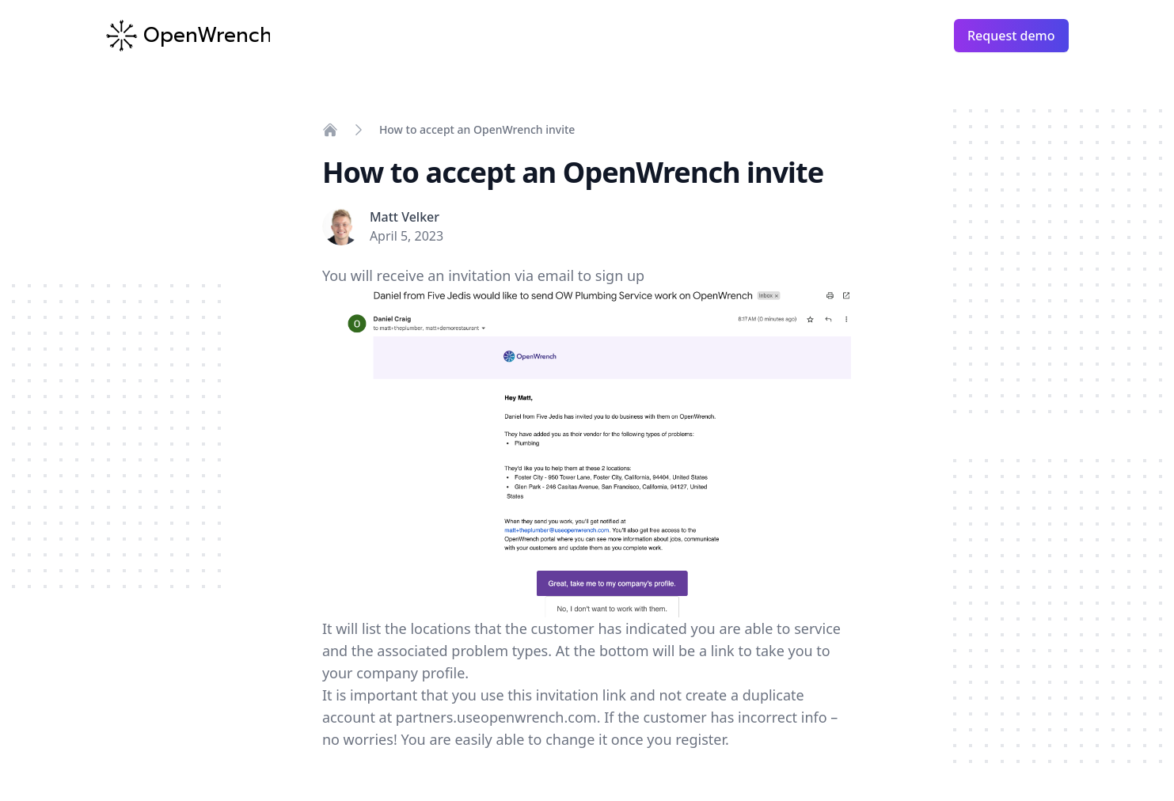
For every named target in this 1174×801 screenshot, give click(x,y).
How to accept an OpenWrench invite (477, 129)
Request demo (1011, 35)
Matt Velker (404, 217)
